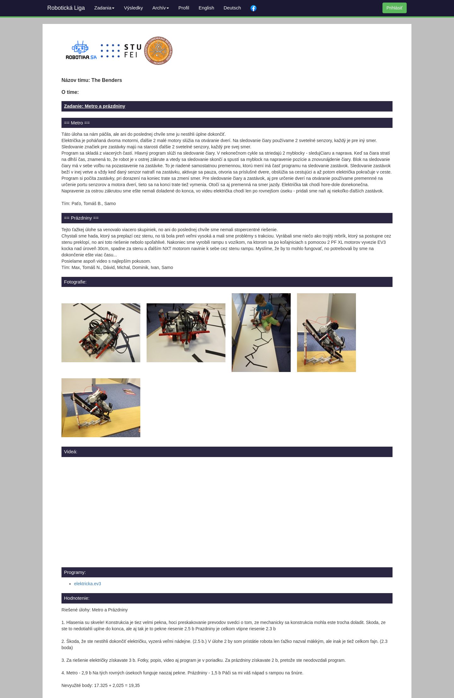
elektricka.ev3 (87, 583)
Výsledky (133, 7)
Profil (183, 7)
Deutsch (232, 7)
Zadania (104, 7)
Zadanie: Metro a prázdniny (94, 106)
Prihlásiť (395, 7)
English (206, 7)
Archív (160, 7)
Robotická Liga (66, 8)
